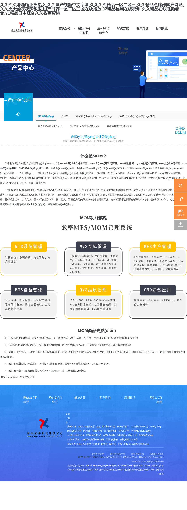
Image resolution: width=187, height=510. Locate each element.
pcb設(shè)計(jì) (108, 444)
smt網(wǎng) (155, 426)
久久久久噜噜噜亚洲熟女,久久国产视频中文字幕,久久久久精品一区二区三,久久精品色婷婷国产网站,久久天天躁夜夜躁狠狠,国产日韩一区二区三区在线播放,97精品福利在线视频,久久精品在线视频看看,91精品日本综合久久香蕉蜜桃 (92, 8)
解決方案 (123, 28)
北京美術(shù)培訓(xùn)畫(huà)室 (133, 444)
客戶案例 (142, 28)
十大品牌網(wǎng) (139, 426)
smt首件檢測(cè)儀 (76, 435)
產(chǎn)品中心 (103, 30)
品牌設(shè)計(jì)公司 (127, 435)
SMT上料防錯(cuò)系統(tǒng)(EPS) (137, 116)
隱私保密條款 (137, 454)
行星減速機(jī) (110, 431)
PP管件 (86, 431)
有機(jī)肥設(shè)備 (128, 439)
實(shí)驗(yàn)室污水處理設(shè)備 (83, 444)
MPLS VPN (124, 431)
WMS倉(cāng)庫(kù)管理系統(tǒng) (94, 116)
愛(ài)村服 (71, 426)
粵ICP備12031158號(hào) (90, 457)
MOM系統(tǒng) (93, 435)
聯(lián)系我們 (123, 51)
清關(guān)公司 (74, 431)
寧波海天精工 (123, 426)
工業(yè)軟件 (112, 439)
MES (62, 163)
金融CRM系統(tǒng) (105, 426)
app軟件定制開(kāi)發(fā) (92, 439)
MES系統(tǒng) (46, 116)
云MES (64, 116)
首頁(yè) (64, 28)
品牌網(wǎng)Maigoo (141, 431)
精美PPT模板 (73, 439)
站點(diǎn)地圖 (157, 454)
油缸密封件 (97, 431)
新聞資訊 (162, 28)
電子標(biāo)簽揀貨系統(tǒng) (85, 126)
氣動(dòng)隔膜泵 (86, 426)
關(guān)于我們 (84, 30)
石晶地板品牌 (109, 435)
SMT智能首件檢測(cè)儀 (119, 126)
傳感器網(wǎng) (146, 435)
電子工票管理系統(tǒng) (50, 126)
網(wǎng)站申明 (117, 454)
